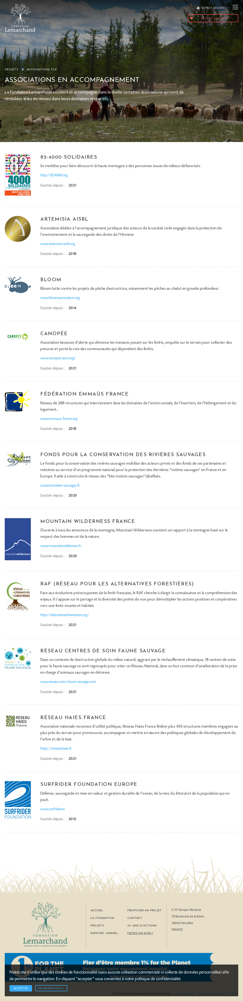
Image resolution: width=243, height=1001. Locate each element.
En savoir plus (49, 988)
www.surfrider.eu (52, 809)
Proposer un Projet (144, 910)
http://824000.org (54, 175)
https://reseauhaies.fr (56, 749)
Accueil (97, 910)
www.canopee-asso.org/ (58, 358)
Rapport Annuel (104, 933)
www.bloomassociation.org (60, 298)
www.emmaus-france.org (58, 419)
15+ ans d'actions (142, 925)
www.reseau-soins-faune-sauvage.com (68, 682)
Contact (134, 918)
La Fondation (102, 918)
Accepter (21, 988)
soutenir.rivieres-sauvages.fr (60, 486)
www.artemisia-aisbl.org (57, 244)
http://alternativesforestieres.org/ (64, 615)
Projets (12, 69)
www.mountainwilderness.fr (60, 546)
